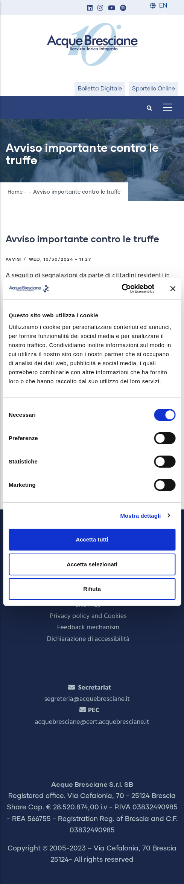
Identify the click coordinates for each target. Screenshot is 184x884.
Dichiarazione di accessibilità (88, 639)
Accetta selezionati (92, 564)
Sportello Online (153, 89)
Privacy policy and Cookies (88, 616)
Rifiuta (92, 589)
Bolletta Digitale (100, 89)
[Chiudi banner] (172, 288)
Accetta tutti (92, 539)
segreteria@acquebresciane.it (87, 699)
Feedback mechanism (88, 627)
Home (15, 192)
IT (164, 15)
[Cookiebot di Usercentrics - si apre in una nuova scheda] (121, 289)
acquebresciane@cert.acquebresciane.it (92, 722)
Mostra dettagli (140, 515)
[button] (89, 8)
